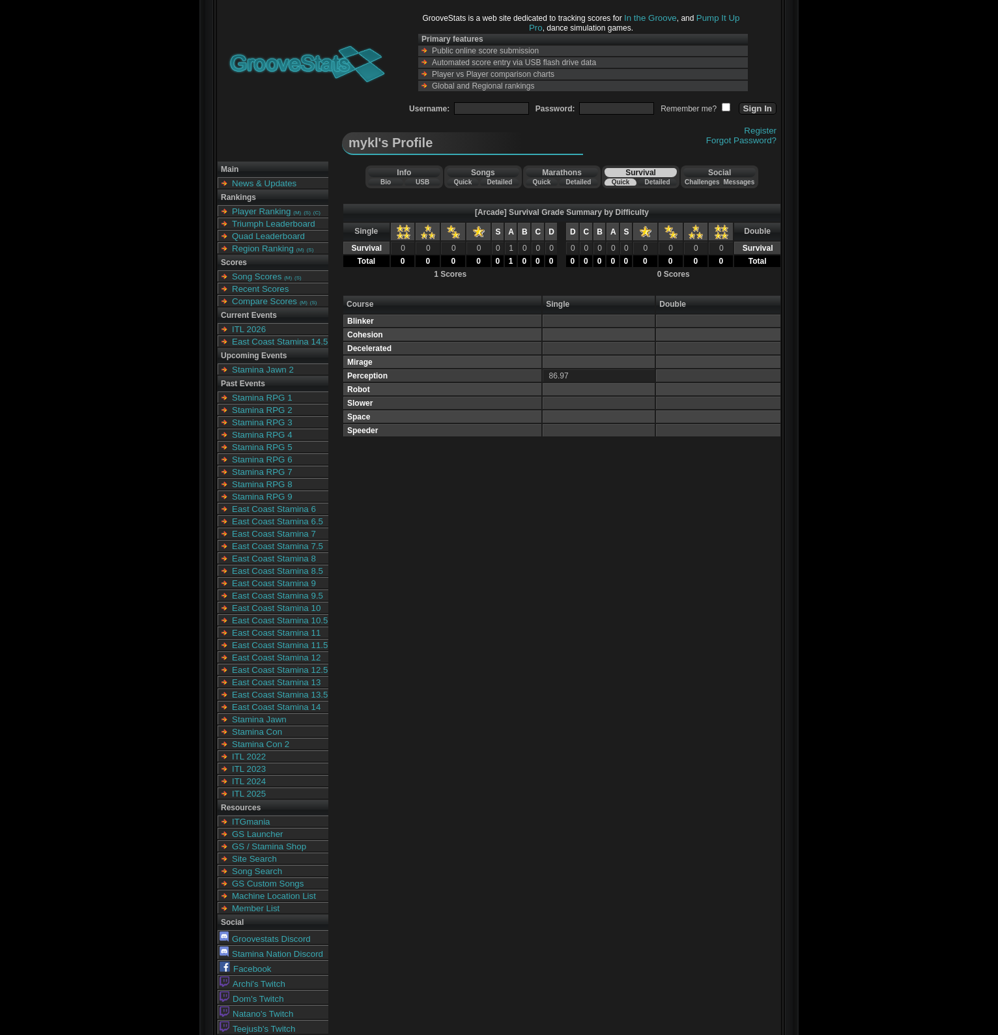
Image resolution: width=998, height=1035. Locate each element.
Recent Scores (260, 289)
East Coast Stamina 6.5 (277, 521)
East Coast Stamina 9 (274, 583)
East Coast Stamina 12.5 (280, 670)
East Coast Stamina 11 (276, 633)
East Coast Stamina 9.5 (277, 596)
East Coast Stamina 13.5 (280, 695)
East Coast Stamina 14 (276, 707)
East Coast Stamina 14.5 (280, 342)
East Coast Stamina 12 (276, 657)
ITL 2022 (249, 756)
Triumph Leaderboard (273, 224)
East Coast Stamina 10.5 (280, 620)
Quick (462, 182)
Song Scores (256, 276)
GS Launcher (257, 834)
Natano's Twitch (256, 1014)
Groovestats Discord (265, 939)
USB (422, 182)
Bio (385, 182)
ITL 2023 (249, 769)
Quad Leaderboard (268, 236)
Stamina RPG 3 (262, 422)
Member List (255, 908)
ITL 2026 (249, 329)
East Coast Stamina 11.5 (280, 645)
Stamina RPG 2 (262, 410)
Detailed (499, 182)
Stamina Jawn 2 (263, 370)
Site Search (254, 859)
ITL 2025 (249, 794)
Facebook (246, 969)
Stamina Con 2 (260, 744)
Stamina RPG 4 (262, 435)
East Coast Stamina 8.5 (277, 571)
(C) (317, 213)
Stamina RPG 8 (262, 484)
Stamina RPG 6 (262, 459)
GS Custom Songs (268, 883)
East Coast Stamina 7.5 (277, 546)
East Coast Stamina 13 (276, 682)
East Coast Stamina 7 (274, 534)
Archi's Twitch (252, 984)
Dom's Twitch (252, 999)
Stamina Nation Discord (271, 954)
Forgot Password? (741, 140)
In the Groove (650, 18)
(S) (307, 213)
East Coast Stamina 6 (274, 509)
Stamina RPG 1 (262, 398)
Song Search (257, 871)
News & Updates (264, 183)
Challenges (702, 182)
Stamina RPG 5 (262, 447)
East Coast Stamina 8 (274, 558)
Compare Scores (264, 301)
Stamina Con (257, 732)
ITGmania (251, 822)
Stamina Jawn (259, 719)
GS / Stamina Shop (269, 846)
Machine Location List (274, 896)
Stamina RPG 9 (262, 497)
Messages (738, 182)
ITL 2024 (249, 781)
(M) (297, 213)
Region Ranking (263, 248)
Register (760, 130)
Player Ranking (261, 211)
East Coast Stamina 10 (276, 608)
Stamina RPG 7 (262, 472)
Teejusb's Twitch (257, 1029)
